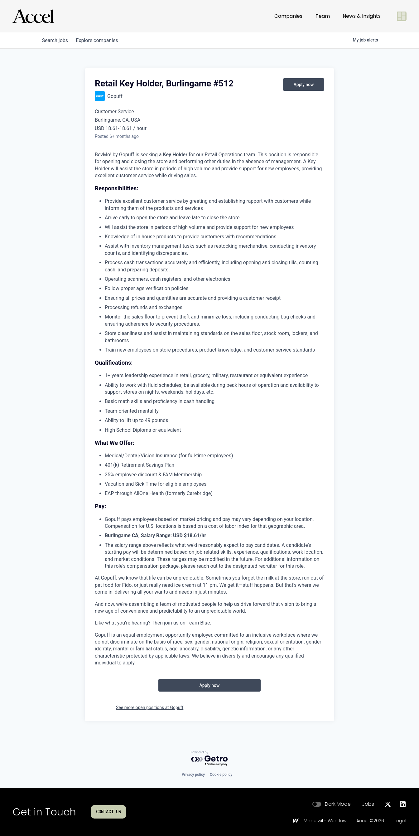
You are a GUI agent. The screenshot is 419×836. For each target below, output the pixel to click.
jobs (56, 40)
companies (100, 40)
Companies (288, 16)
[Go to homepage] (33, 16)
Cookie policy (221, 774)
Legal (400, 821)
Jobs (368, 804)
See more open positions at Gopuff (149, 707)
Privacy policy (193, 774)
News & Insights (362, 16)
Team (322, 16)
